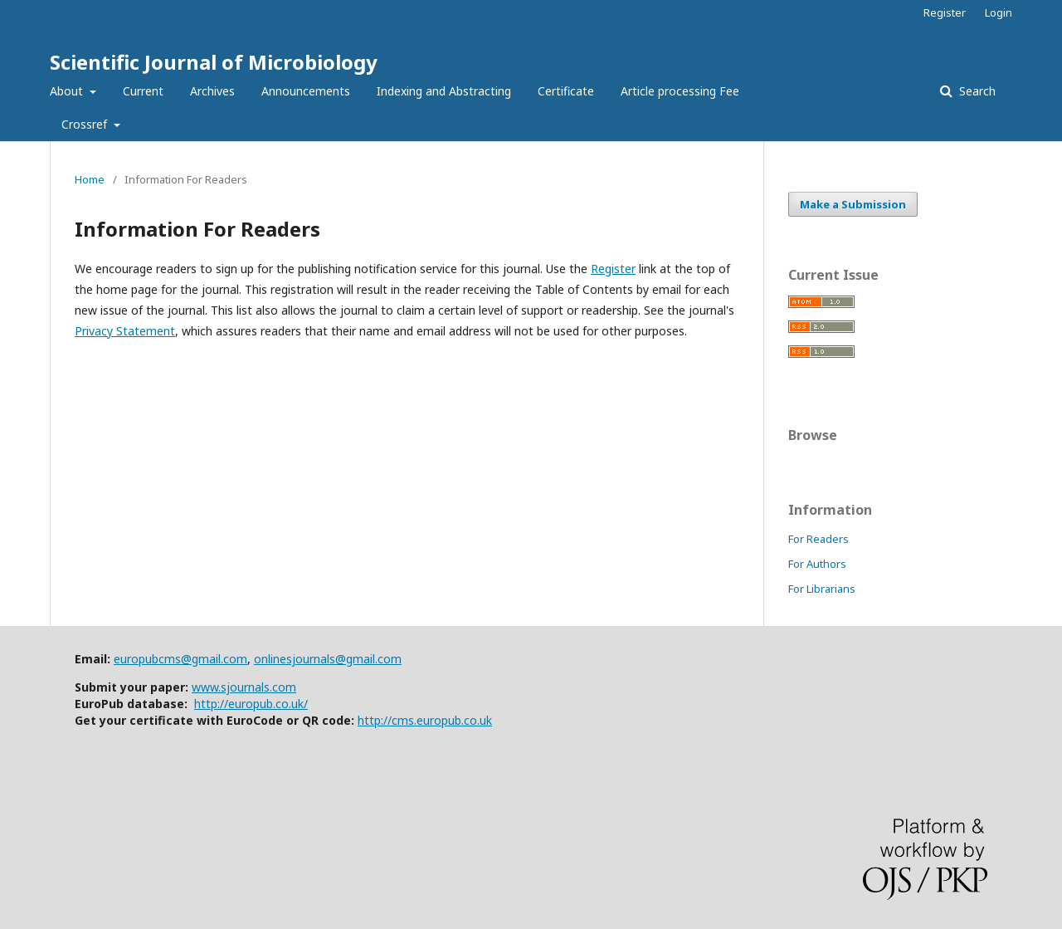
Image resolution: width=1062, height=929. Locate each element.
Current (143, 91)
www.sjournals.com (244, 687)
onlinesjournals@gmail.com (328, 659)
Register (944, 12)
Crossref (85, 124)
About (68, 91)
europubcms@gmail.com (180, 659)
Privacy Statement (125, 331)
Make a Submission (853, 204)
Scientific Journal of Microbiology (214, 62)
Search (976, 91)
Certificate (566, 91)
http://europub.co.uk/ (251, 703)
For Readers (818, 538)
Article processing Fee (680, 91)
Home (90, 179)
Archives (212, 91)
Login (998, 12)
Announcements (305, 91)
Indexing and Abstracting (444, 91)
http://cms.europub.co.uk (425, 720)
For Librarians (821, 588)
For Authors (817, 563)
